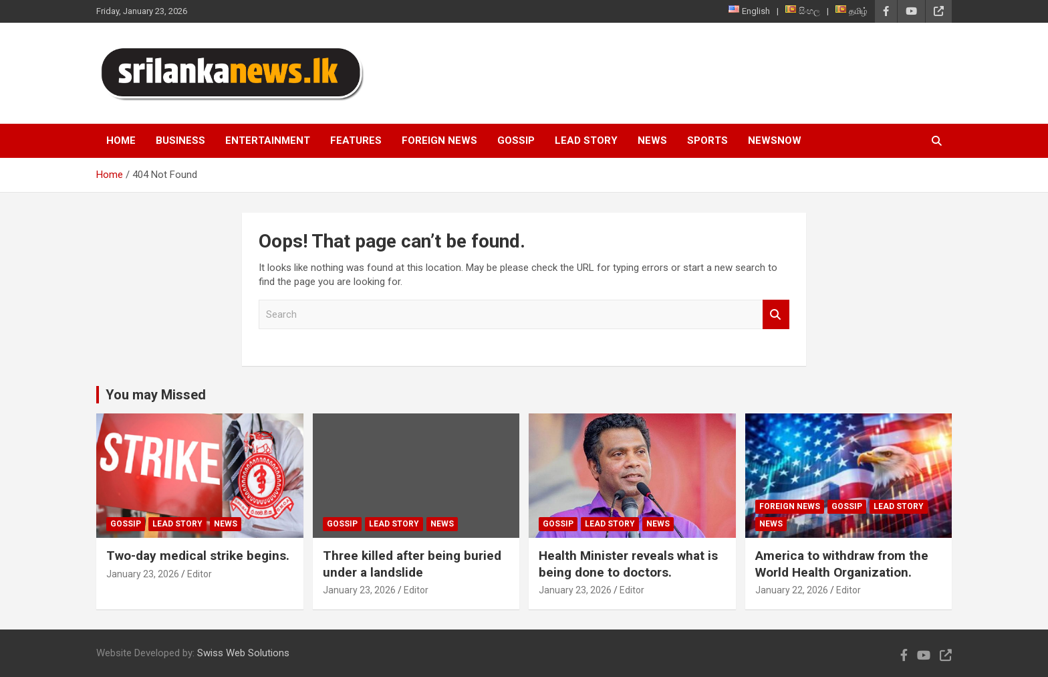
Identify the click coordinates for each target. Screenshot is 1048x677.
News (652, 140)
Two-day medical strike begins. (197, 555)
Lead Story (586, 140)
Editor (199, 574)
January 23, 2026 (142, 574)
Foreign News (439, 140)
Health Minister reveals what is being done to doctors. (628, 564)
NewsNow (774, 140)
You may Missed (156, 395)
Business (180, 140)
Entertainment (267, 140)
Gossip (516, 140)
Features (356, 140)
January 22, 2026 (791, 590)
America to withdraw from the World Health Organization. (841, 564)
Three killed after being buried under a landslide (412, 564)
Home (121, 140)
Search (776, 315)
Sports (707, 140)
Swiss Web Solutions (243, 653)
